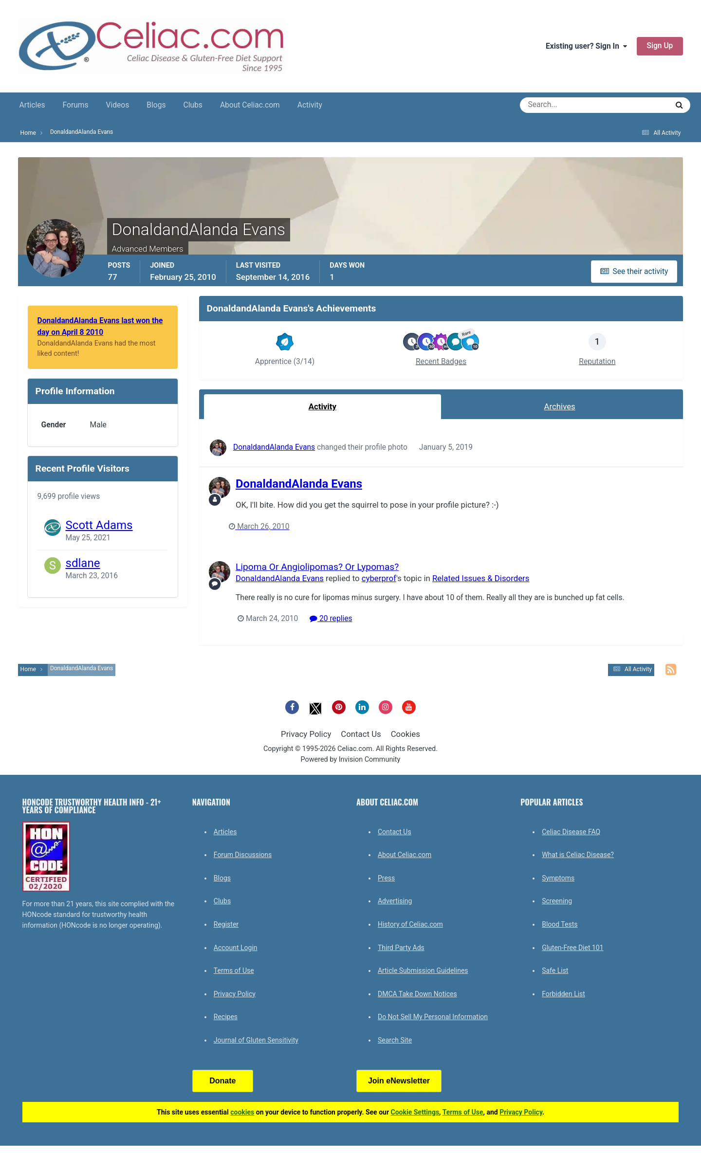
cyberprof (378, 578)
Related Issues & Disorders (481, 578)
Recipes (226, 1017)
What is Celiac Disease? (578, 855)
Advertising (395, 901)
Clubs (193, 105)
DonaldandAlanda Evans (274, 447)
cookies (242, 1112)
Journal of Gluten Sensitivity (256, 1040)
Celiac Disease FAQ (571, 832)
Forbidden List (563, 994)
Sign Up (660, 45)
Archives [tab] (559, 406)
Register (226, 924)
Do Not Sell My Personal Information (433, 1017)
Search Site (395, 1040)
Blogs (156, 105)
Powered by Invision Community (351, 759)
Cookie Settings (415, 1112)
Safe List (555, 970)
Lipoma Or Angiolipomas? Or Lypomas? (317, 566)
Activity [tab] (322, 406)
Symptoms (558, 878)
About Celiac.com (250, 105)
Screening (557, 901)
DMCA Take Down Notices (417, 994)
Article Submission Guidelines (423, 970)
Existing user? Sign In (586, 46)
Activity (309, 105)
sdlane (83, 563)
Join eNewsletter (399, 1081)
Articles (32, 105)
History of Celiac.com (410, 924)
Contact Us (361, 734)
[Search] (559, 105)
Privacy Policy (306, 734)
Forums (76, 105)
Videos (117, 105)
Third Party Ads (401, 948)
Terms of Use (234, 970)
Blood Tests (559, 924)
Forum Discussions (243, 855)
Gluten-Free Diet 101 (572, 948)
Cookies (405, 734)
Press (386, 878)
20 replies (331, 618)
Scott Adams (99, 525)
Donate (222, 1081)
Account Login (236, 948)
